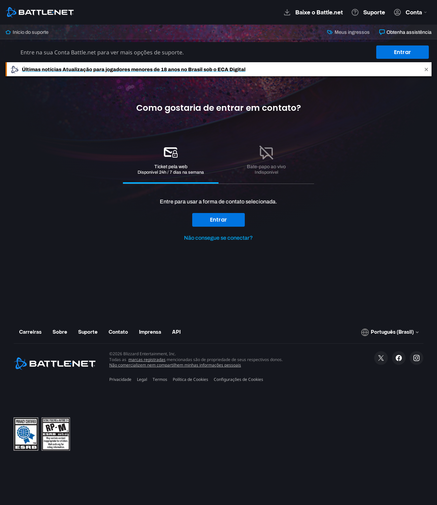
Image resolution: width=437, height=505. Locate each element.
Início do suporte (26, 32)
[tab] (170, 161)
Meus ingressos (348, 32)
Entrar (402, 52)
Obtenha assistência (405, 32)
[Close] (426, 69)
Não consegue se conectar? (218, 238)
